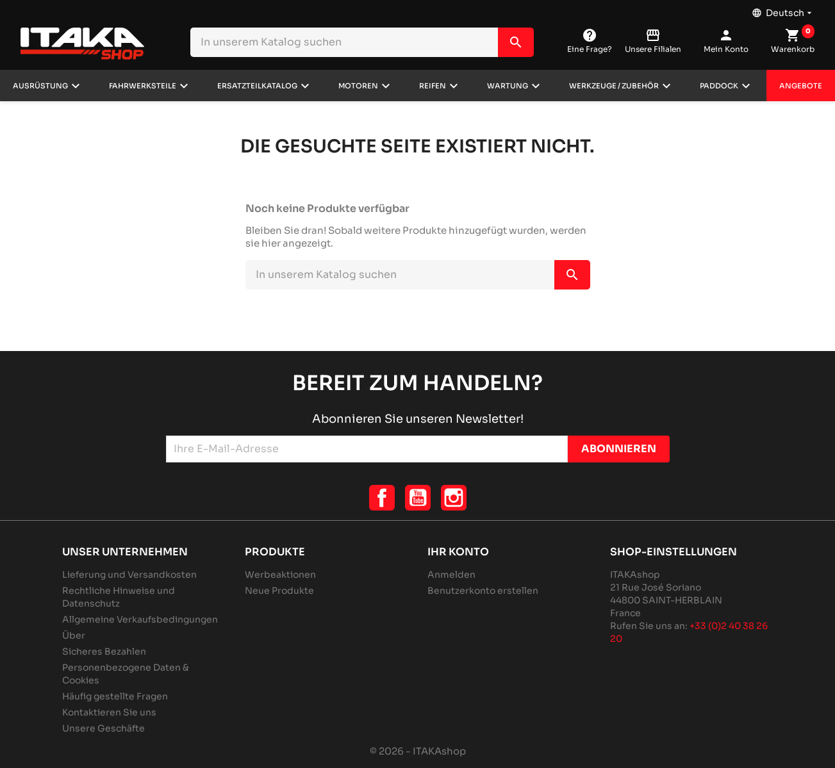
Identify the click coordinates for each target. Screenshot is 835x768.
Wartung (507, 85)
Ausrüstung (40, 85)
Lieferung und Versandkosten (129, 574)
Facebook (382, 498)
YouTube (418, 498)
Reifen (432, 85)
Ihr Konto (458, 552)
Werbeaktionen (280, 574)
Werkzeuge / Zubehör (614, 85)
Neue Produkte (279, 590)
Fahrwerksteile (142, 85)
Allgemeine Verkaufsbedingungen (140, 619)
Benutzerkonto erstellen (482, 590)
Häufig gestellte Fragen (115, 696)
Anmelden (451, 574)
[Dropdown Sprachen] (783, 9)
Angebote (800, 85)
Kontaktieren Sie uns (109, 712)
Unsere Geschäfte (103, 728)
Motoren (358, 85)
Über (73, 635)
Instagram (454, 498)
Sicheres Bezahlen (104, 651)
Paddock (719, 85)
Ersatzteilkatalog (257, 85)
